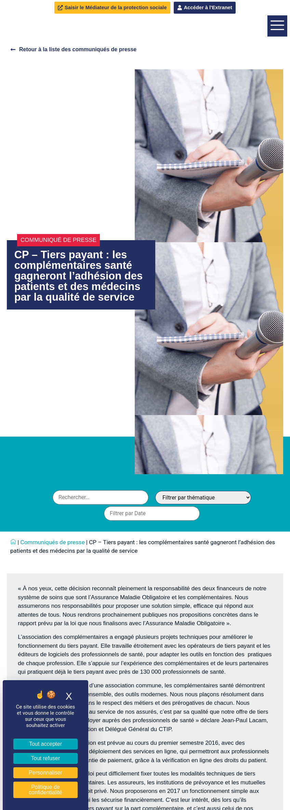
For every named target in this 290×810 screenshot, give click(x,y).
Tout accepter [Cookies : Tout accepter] (45, 744)
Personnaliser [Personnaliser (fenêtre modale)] (45, 772)
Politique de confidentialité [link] (45, 789)
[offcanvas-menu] (277, 46)
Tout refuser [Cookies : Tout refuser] (45, 758)
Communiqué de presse (58, 281)
